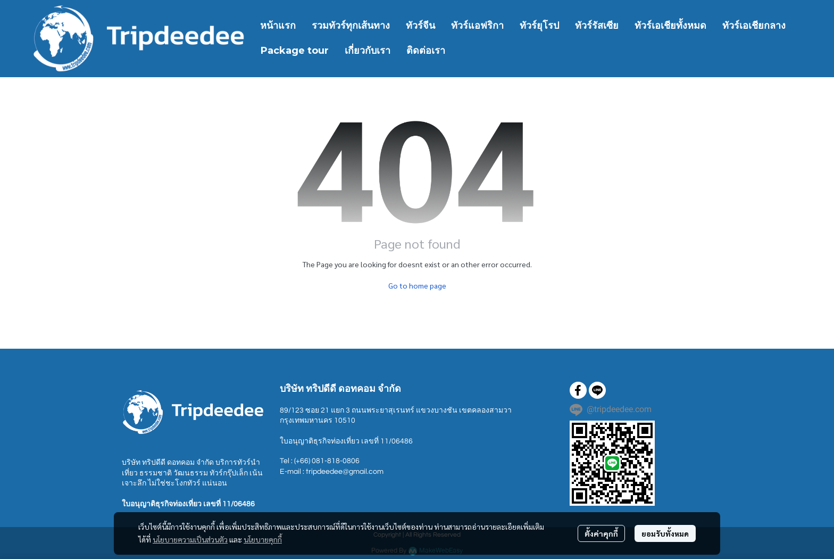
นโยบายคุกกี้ (263, 539)
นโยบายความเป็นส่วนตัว (190, 539)
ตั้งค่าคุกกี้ (601, 533)
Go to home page (417, 285)
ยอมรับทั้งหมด (665, 533)
